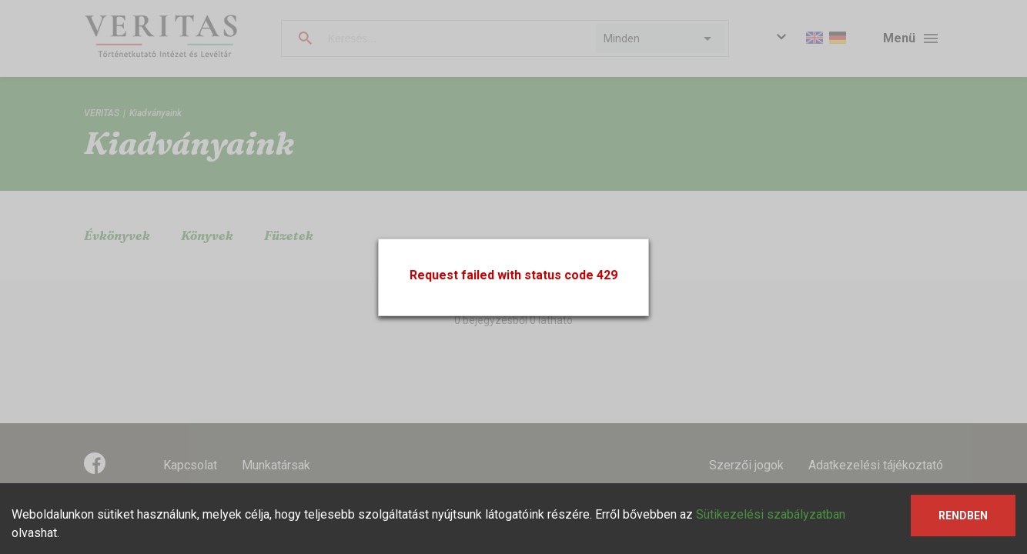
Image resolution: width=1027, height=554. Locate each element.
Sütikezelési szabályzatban (770, 514)
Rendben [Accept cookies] (963, 515)
